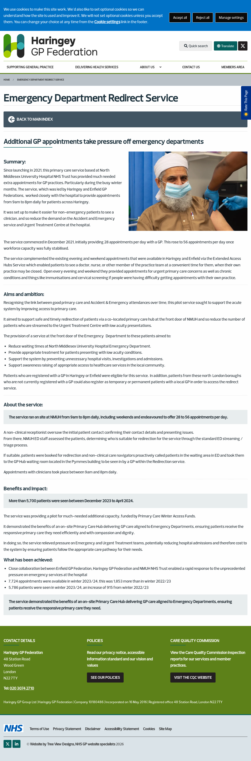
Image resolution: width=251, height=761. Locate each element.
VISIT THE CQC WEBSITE (193, 677)
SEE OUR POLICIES (105, 677)
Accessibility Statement (121, 729)
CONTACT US (191, 67)
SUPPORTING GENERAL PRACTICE (30, 67)
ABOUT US (147, 67)
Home (7, 79)
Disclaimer (92, 729)
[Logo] (50, 46)
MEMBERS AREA (232, 67)
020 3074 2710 (22, 688)
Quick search (195, 46)
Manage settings (231, 17)
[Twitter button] (242, 46)
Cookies (149, 729)
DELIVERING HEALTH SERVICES (96, 67)
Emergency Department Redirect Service (40, 79)
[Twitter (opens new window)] (7, 744)
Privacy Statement (67, 729)
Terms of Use (39, 729)
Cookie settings (107, 21)
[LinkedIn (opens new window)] (16, 744)
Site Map (165, 729)
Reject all (202, 17)
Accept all (180, 17)
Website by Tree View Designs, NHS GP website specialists (72, 744)
